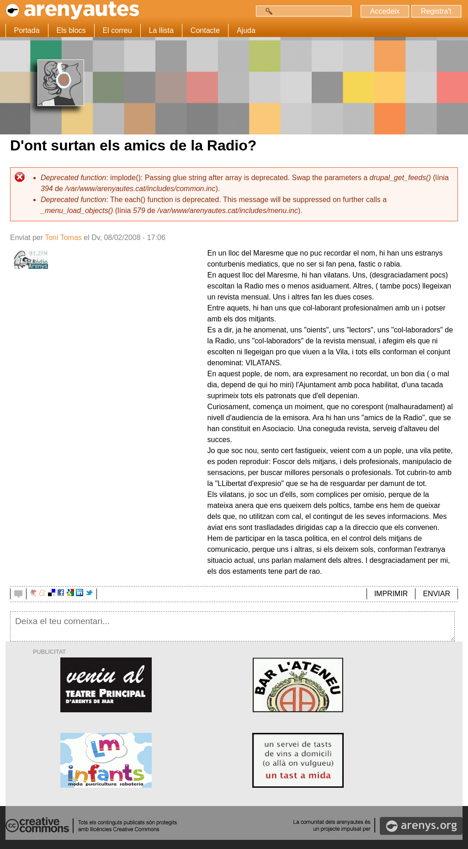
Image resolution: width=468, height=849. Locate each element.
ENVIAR (436, 594)
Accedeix (384, 11)
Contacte (205, 30)
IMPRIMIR (391, 594)
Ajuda (246, 30)
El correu (117, 30)
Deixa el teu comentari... (232, 626)
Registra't (435, 11)
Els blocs (71, 30)
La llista (161, 30)
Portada (27, 30)
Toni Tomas (63, 237)
